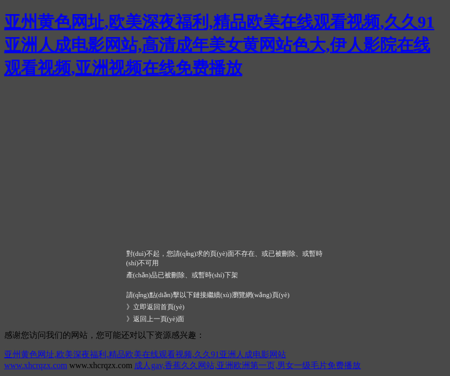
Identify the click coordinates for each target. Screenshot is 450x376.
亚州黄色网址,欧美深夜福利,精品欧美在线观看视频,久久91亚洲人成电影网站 (145, 354)
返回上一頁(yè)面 (159, 319)
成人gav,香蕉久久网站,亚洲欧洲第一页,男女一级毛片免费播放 (247, 365)
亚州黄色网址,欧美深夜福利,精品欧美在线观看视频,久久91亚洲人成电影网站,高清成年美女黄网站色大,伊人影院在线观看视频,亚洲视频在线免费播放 (219, 45)
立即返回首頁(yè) (159, 307)
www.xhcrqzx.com (35, 365)
